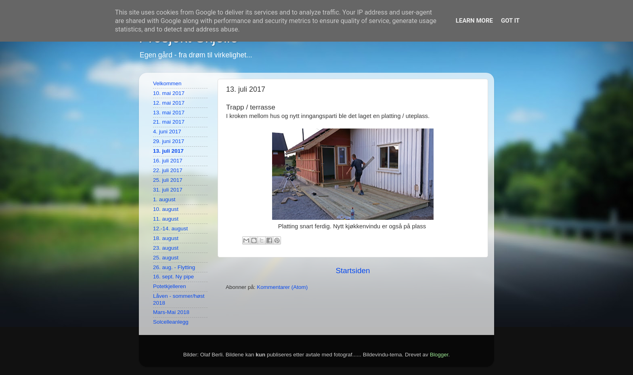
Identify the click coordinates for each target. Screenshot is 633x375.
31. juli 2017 (167, 190)
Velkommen (167, 83)
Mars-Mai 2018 (171, 312)
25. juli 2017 (167, 180)
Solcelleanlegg (171, 322)
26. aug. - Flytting (174, 267)
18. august (165, 238)
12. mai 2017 (168, 103)
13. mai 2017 (168, 113)
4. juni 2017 (167, 132)
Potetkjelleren (169, 286)
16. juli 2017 (167, 161)
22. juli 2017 (167, 170)
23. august (165, 248)
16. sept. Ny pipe (173, 277)
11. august (165, 219)
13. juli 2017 (168, 151)
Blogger (439, 355)
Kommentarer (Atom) (282, 287)
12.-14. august (170, 228)
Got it (510, 20)
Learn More (474, 20)
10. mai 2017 (168, 93)
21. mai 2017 (168, 122)
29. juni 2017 (168, 141)
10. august (165, 209)
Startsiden (352, 270)
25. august (165, 258)
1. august (164, 199)
